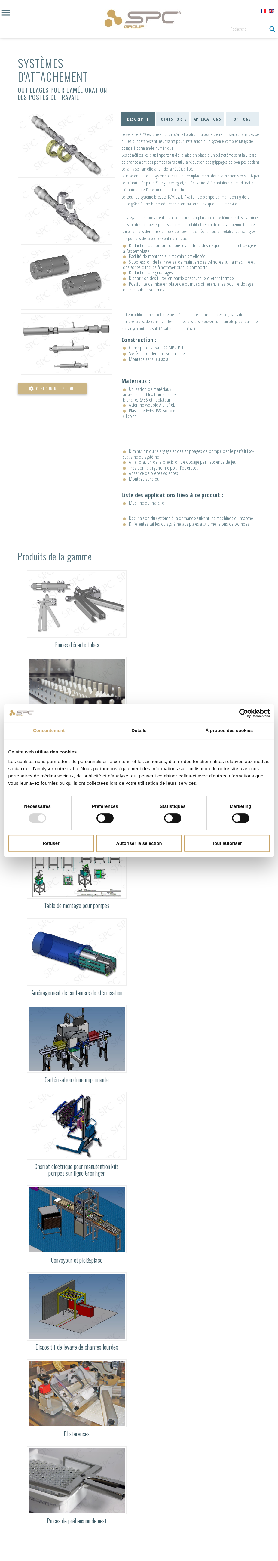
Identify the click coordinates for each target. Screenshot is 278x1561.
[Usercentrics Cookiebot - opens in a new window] (243, 713)
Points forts (172, 119)
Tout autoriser (227, 843)
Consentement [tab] (49, 730)
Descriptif (138, 119)
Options (242, 119)
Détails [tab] (139, 730)
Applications (207, 119)
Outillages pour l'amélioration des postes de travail (62, 93)
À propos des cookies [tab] (229, 730)
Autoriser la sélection (139, 843)
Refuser (51, 843)
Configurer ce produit (52, 388)
